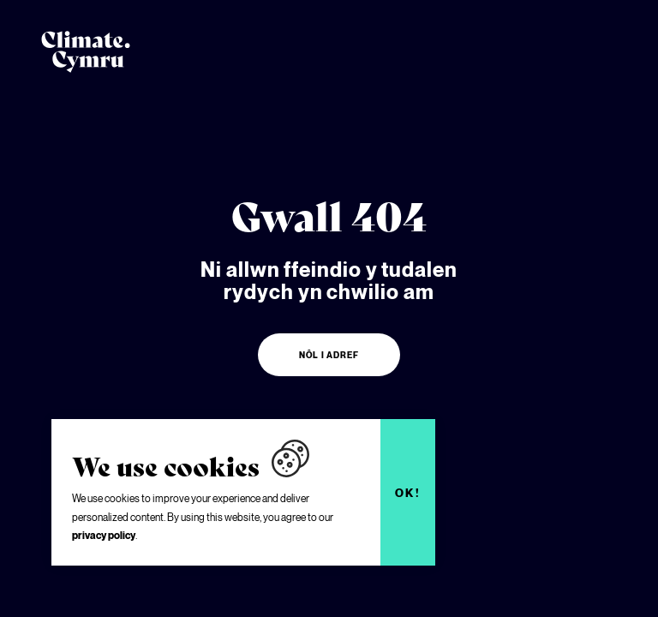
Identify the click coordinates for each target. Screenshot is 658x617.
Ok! (408, 493)
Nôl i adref (329, 355)
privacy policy (103, 535)
